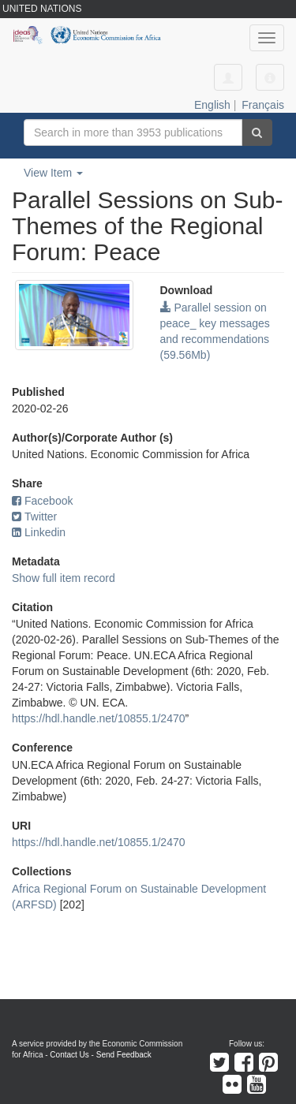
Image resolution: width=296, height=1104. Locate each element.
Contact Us (69, 1054)
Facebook (42, 500)
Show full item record (63, 578)
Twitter (34, 516)
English (212, 105)
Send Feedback (124, 1054)
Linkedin (39, 532)
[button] (270, 77)
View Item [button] (53, 172)
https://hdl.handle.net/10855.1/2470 (98, 718)
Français (263, 105)
